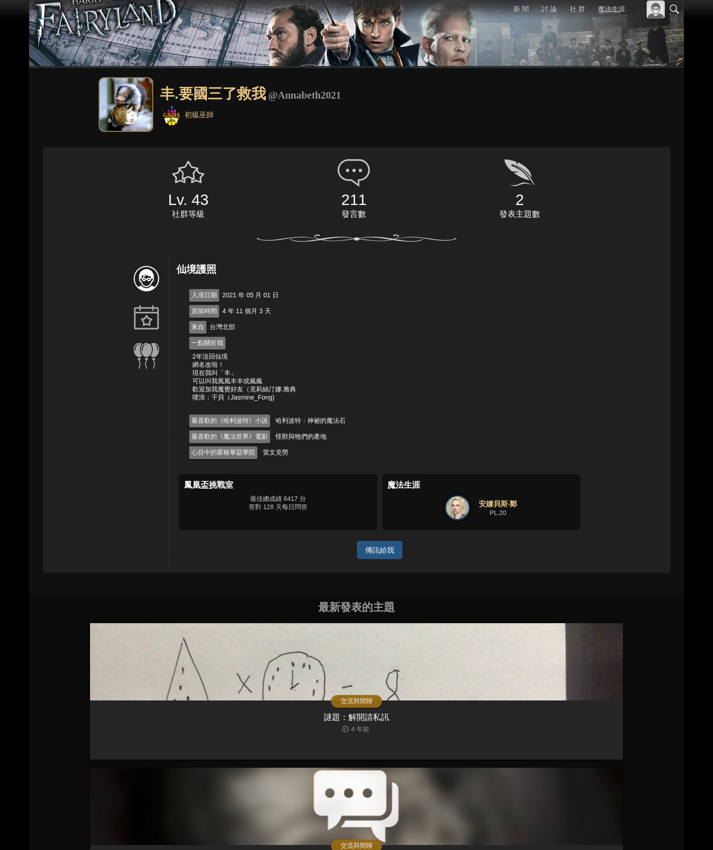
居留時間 (204, 311)
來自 (197, 326)
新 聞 (521, 9)
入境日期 (204, 295)
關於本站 (565, 830)
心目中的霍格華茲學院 (223, 452)
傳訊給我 (379, 550)
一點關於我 (207, 342)
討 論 (549, 9)
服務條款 (595, 830)
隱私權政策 (627, 830)
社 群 (577, 9)
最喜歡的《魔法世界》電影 (229, 436)
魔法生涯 (611, 9)
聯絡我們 (660, 830)
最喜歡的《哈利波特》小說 (229, 420)
